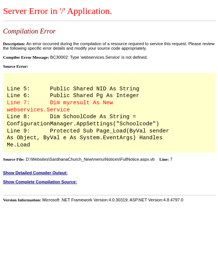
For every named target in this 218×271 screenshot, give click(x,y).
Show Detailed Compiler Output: (35, 173)
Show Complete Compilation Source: (40, 182)
